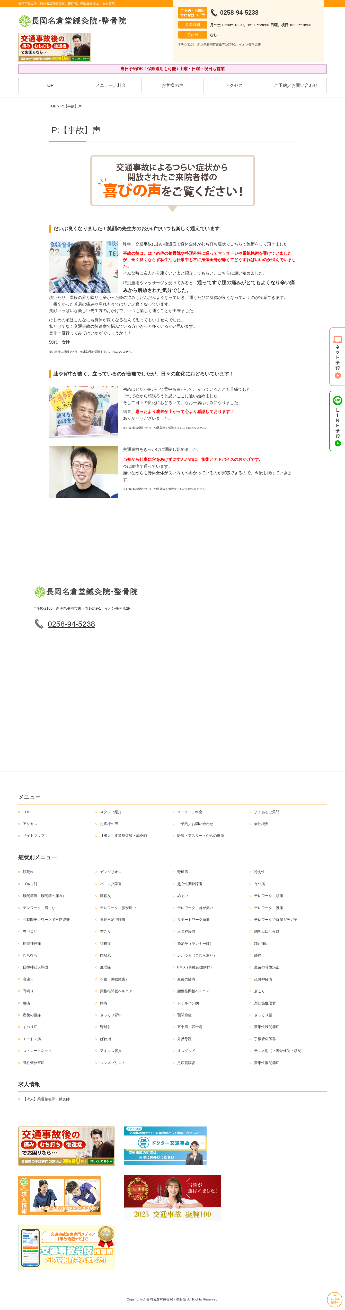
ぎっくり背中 (111, 1015)
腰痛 (26, 1003)
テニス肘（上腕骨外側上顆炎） (279, 1051)
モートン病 (32, 1039)
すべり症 (30, 1027)
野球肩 (182, 872)
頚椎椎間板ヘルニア (116, 991)
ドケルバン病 (188, 1003)
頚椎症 (105, 943)
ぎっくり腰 (263, 1015)
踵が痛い (261, 943)
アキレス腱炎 (111, 1051)
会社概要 (261, 824)
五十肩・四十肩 (189, 1027)
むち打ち (30, 955)
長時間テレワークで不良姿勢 (46, 920)
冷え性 (259, 872)
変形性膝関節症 (266, 1027)
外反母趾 (184, 1039)
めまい (182, 896)
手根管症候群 (265, 1039)
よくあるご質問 (266, 812)
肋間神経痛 (32, 943)
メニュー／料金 (110, 85)
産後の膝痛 (186, 979)
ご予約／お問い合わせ (296, 85)
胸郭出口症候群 (266, 931)
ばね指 (105, 1039)
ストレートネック (37, 1051)
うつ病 (259, 884)
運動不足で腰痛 (112, 920)
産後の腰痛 (32, 1015)
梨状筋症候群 (265, 1003)
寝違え (28, 979)
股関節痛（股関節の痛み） (44, 896)
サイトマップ (34, 835)
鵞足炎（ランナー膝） (195, 943)
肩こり (259, 991)
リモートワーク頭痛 (193, 920)
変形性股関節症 (266, 1063)
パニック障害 (111, 884)
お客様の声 (172, 85)
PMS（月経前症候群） (195, 967)
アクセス (234, 85)
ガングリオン (111, 872)
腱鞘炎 (105, 896)
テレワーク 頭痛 (268, 896)
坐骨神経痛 (263, 979)
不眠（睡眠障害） (114, 979)
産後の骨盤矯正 (266, 967)
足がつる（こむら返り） (197, 955)
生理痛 (105, 967)
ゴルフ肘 (30, 884)
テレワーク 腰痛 (268, 908)
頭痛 (103, 1003)
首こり (105, 931)
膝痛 (257, 955)
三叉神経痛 (186, 931)
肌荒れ (28, 872)
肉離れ (105, 955)
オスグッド (186, 1051)
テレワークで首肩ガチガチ (275, 920)
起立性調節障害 (189, 884)
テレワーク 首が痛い (195, 908)
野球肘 (105, 1027)
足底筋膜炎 (186, 1063)
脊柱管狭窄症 (34, 1063)
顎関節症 (184, 1015)
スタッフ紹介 (111, 812)
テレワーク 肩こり (39, 908)
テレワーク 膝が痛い (118, 908)
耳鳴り (28, 991)
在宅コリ (30, 931)
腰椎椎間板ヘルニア (193, 991)
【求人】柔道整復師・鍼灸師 (123, 835)
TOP (49, 85)
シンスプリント (112, 1063)
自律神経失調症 (35, 967)
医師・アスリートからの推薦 (200, 835)
